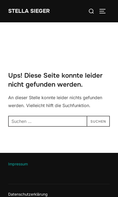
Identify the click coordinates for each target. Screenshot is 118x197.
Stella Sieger (29, 11)
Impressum (18, 164)
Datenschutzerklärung (28, 194)
